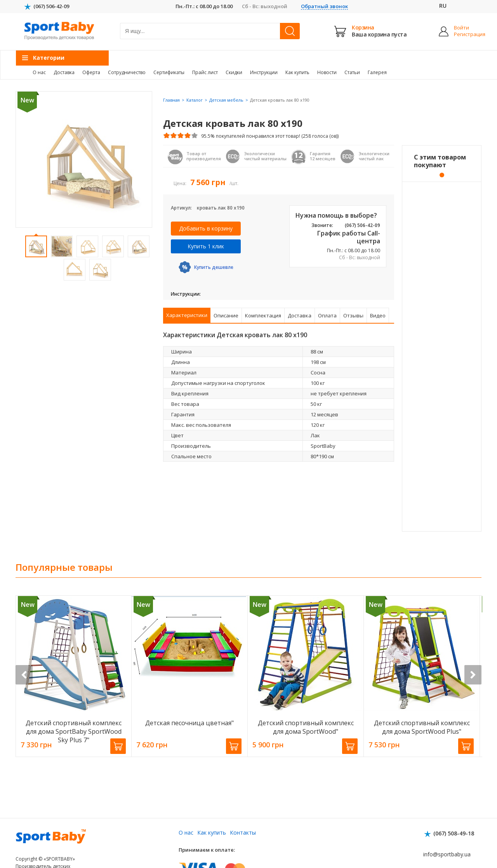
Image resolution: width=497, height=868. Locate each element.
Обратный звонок (324, 6)
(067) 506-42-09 (51, 6)
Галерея (377, 72)
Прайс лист (205, 72)
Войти (461, 27)
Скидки (234, 72)
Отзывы (353, 315)
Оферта (91, 72)
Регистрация (463, 34)
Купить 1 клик (206, 246)
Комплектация (263, 315)
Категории (48, 57)
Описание (226, 315)
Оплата (327, 315)
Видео (378, 315)
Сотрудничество (127, 72)
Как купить (297, 72)
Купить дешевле (213, 267)
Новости (327, 72)
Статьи (352, 72)
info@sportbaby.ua (447, 854)
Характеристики (186, 315)
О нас (39, 72)
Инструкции (264, 72)
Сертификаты (168, 72)
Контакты (243, 832)
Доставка (64, 72)
